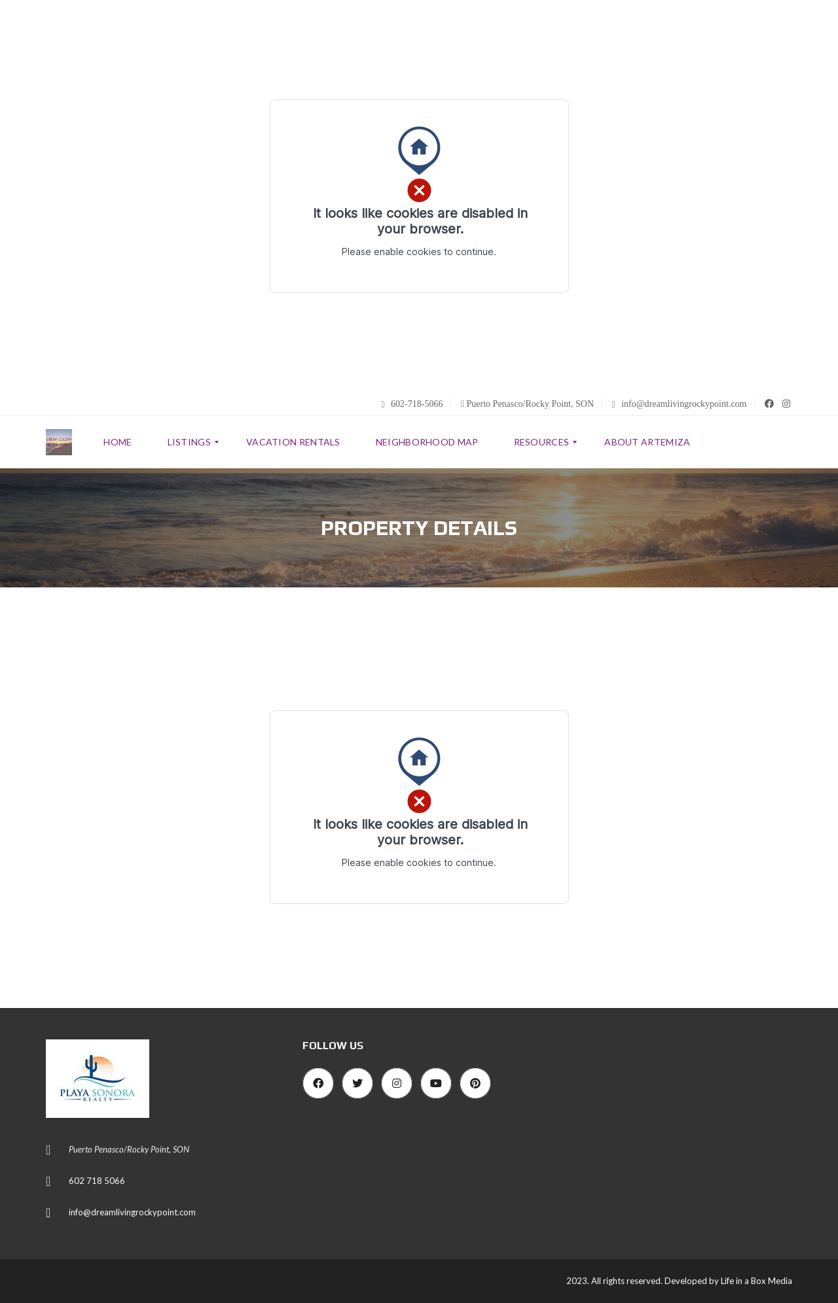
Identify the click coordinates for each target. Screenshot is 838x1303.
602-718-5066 (412, 404)
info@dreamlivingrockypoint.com (679, 404)
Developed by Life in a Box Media (728, 1281)
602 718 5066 (97, 1180)
